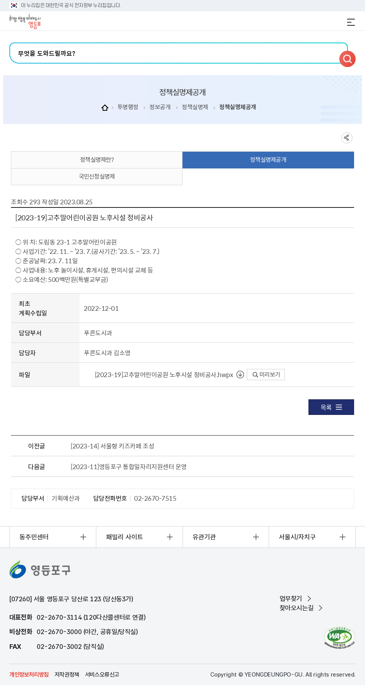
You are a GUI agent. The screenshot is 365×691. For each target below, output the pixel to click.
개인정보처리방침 (29, 674)
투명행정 (127, 107)
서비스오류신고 (102, 674)
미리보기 (266, 374)
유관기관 (204, 537)
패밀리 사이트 (124, 537)
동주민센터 (34, 537)
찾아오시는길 (297, 608)
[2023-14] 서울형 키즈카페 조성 (112, 445)
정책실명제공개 (237, 107)
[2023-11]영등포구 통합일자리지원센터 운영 (129, 466)
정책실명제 (195, 107)
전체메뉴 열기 (351, 22)
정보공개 (159, 107)
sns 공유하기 (347, 138)
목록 (331, 407)
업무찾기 (291, 598)
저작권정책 (67, 674)
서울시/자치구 (297, 537)
